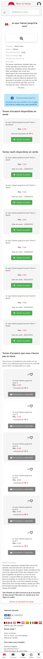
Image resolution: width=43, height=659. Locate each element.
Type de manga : (12, 55)
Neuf (3, 657)
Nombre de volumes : (14, 58)
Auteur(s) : (10, 46)
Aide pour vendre (11, 638)
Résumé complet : (9, 562)
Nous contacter (10, 633)
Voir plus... (21, 87)
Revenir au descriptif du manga (22, 602)
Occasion (13, 657)
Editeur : (9, 49)
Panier (39, 657)
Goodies (23, 657)
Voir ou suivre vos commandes (15, 635)
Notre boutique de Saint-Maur (15, 651)
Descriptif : (10, 61)
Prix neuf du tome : (13, 52)
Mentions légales (10, 646)
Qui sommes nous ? (11, 649)
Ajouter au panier (21, 139)
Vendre (31, 657)
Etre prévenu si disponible (21, 394)
